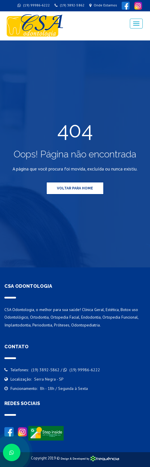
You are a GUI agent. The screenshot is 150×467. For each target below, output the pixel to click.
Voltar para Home (75, 188)
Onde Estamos (103, 5)
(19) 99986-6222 (34, 5)
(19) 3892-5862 (70, 5)
